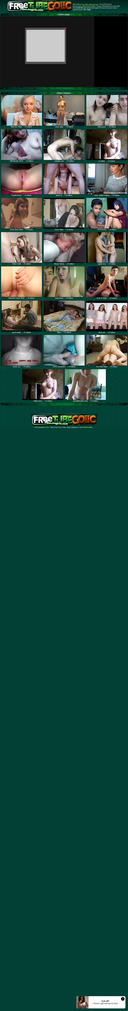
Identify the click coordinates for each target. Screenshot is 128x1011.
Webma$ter (88, 427)
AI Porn (99, 6)
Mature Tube (77, 6)
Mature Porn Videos (88, 6)
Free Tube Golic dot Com (90, 4)
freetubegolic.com (42, 427)
